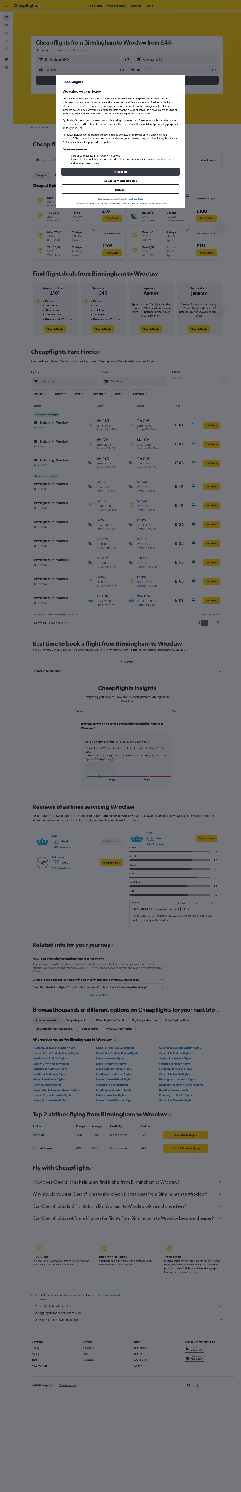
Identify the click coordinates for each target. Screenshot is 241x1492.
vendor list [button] (76, 127)
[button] (120, 172)
